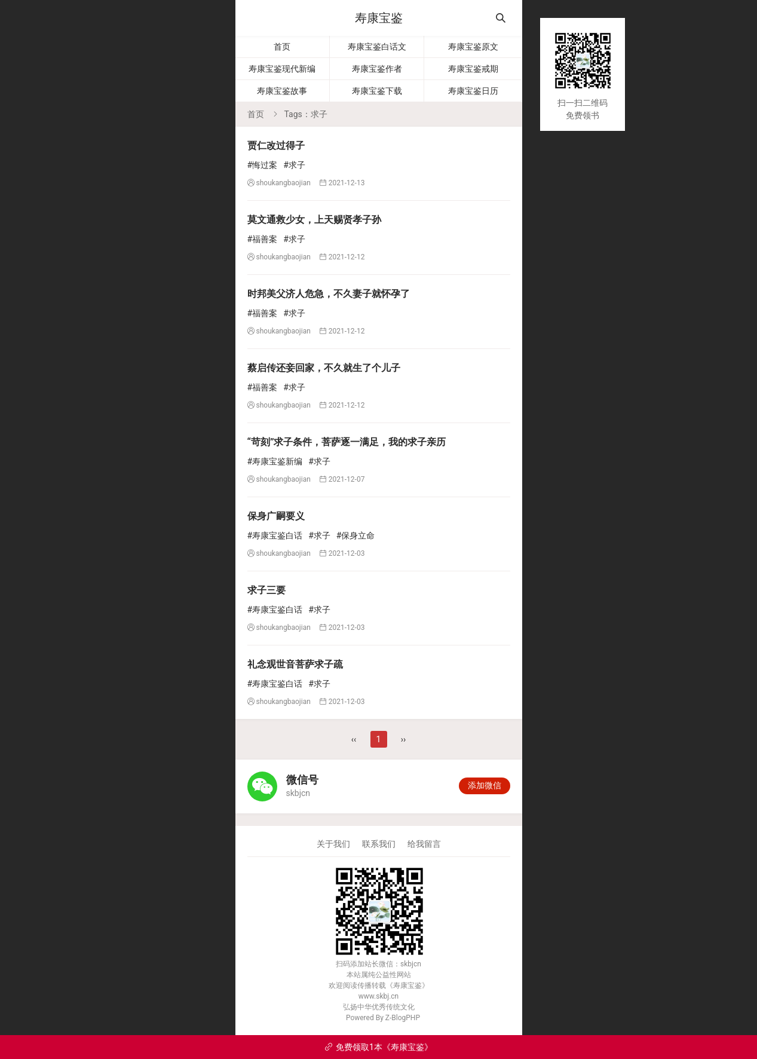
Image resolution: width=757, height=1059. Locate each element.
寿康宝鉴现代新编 (282, 69)
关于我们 (333, 844)
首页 (282, 46)
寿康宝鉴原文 (473, 46)
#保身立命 (355, 535)
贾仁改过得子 (276, 145)
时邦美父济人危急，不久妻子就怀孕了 (328, 293)
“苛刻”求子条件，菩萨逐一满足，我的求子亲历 (346, 442)
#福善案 (262, 239)
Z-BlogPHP (402, 1018)
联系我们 (379, 844)
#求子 (294, 165)
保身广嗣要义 (276, 516)
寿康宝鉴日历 (473, 91)
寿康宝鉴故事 (282, 91)
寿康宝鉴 (379, 18)
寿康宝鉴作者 (377, 69)
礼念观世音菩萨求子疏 (295, 664)
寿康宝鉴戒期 (473, 69)
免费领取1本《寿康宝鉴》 (378, 1047)
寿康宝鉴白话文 (377, 46)
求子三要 (266, 590)
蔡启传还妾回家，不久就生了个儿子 (323, 368)
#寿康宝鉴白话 (275, 535)
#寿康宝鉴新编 (275, 461)
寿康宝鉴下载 (377, 91)
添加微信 (484, 785)
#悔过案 (262, 165)
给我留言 (424, 844)
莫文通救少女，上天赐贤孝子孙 (314, 219)
